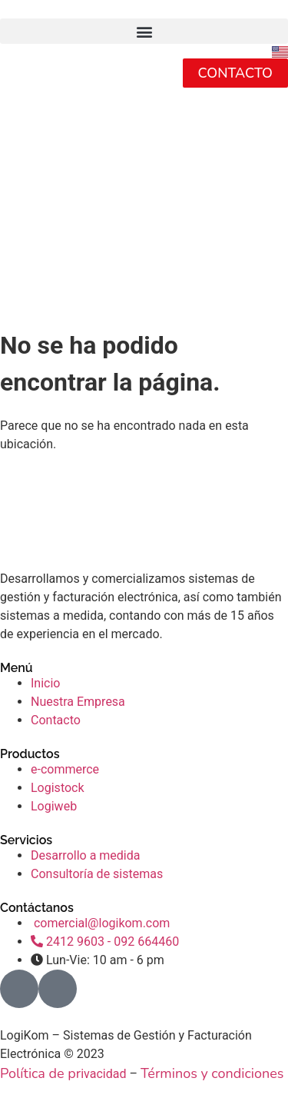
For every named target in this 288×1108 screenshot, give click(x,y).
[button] (144, 31)
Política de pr (40, 1073)
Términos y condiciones (212, 1073)
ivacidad (103, 1073)
